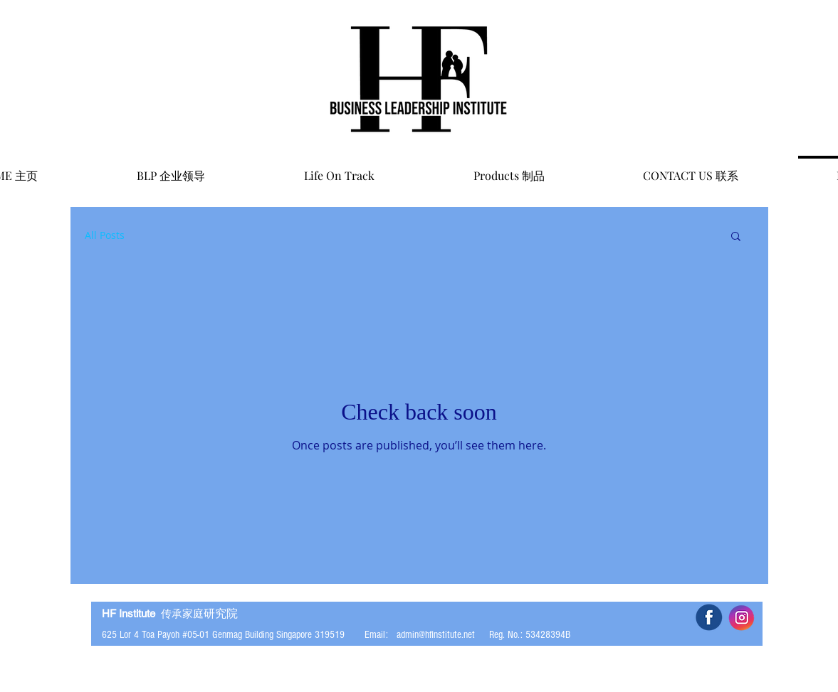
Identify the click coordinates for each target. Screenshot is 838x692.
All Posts (105, 235)
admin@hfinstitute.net (436, 635)
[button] (736, 237)
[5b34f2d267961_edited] (709, 618)
